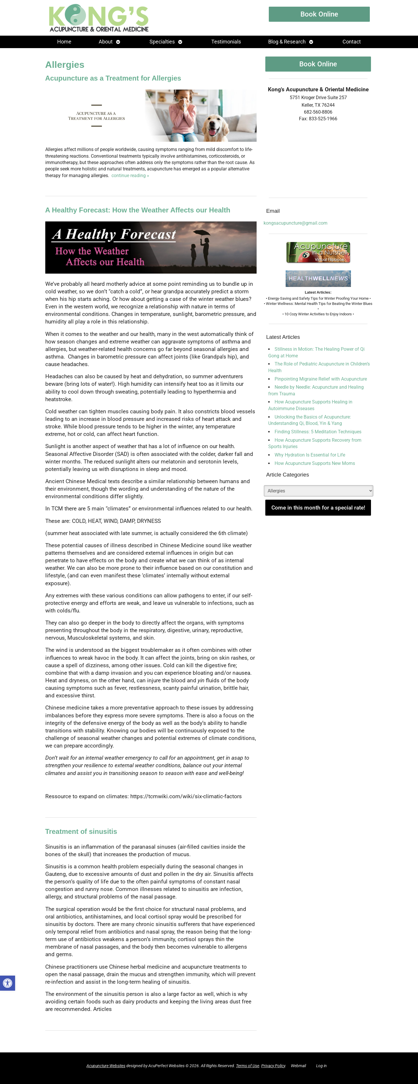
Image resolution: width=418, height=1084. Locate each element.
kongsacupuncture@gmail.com (295, 223)
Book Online (319, 14)
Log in (321, 1065)
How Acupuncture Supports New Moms (315, 463)
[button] (7, 983)
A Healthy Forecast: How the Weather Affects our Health (137, 210)
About (106, 42)
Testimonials (226, 42)
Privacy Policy (273, 1065)
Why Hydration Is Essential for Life (310, 455)
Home (64, 42)
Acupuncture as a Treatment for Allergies (113, 78)
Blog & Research (287, 42)
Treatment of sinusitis (81, 831)
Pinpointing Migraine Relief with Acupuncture (321, 379)
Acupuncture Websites (106, 1065)
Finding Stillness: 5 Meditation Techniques (318, 431)
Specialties (162, 42)
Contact (352, 42)
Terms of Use (247, 1065)
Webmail (298, 1065)
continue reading (130, 175)
